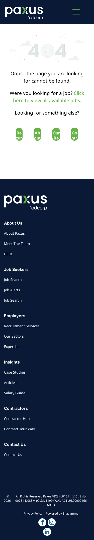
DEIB (8, 253)
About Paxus (14, 233)
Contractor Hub (17, 418)
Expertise (12, 346)
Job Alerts (12, 289)
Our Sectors (14, 336)
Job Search (13, 279)
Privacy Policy (33, 513)
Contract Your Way (19, 428)
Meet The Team (17, 243)
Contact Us (13, 454)
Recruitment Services (22, 325)
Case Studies (15, 372)
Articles (10, 382)
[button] (76, 12)
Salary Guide (14, 392)
